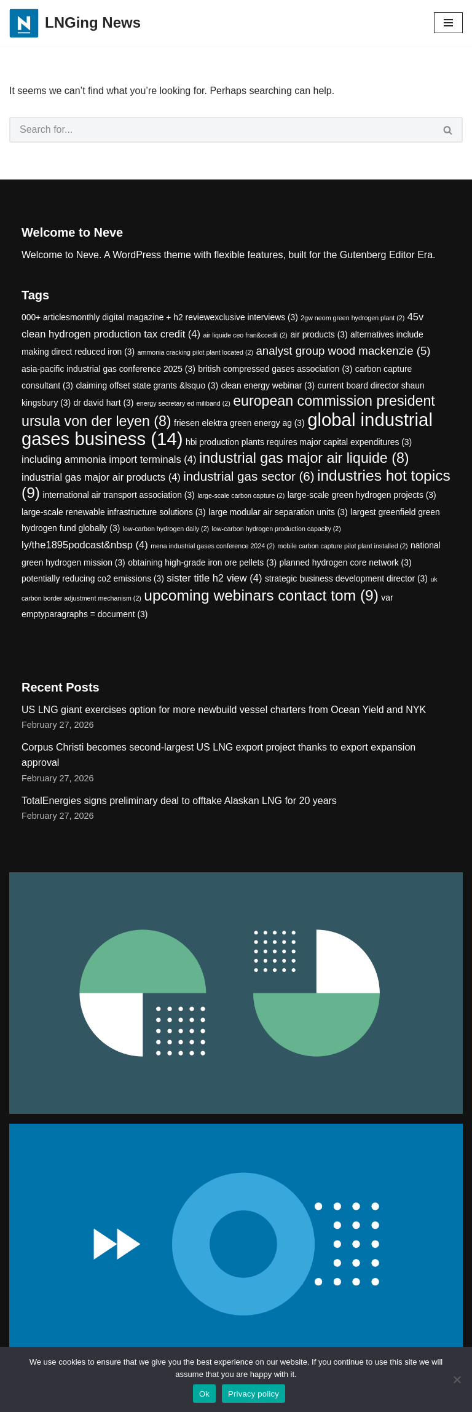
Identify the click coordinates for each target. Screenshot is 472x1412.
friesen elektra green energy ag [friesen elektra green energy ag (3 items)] (239, 423)
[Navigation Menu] (448, 22)
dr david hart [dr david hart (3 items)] (104, 403)
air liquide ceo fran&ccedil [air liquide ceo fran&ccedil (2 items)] (245, 335)
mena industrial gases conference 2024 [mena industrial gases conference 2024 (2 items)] (213, 546)
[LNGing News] (75, 23)
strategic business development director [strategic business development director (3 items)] (346, 578)
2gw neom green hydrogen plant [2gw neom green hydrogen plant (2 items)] (352, 317)
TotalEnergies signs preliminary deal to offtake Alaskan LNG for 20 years (179, 800)
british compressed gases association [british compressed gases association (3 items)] (275, 369)
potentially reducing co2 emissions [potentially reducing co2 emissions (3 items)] (93, 578)
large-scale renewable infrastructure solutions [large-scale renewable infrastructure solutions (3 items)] (114, 512)
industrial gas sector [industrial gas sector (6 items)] (248, 476)
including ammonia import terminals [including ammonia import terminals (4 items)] (109, 459)
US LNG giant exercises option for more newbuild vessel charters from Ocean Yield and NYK (224, 709)
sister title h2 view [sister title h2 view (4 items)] (214, 578)
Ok (204, 1393)
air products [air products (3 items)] (318, 334)
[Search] (221, 130)
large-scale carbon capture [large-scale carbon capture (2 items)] (241, 495)
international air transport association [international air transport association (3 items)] (118, 495)
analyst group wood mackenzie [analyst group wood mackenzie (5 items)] (343, 350)
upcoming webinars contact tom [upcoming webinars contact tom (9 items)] (261, 595)
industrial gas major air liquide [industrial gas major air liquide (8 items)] (304, 458)
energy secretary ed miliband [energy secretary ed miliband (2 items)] (183, 403)
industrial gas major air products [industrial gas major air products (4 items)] (101, 477)
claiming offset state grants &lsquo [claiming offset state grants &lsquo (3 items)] (147, 385)
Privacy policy (253, 1393)
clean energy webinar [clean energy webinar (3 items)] (268, 385)
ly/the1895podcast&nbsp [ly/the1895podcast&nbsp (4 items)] (85, 545)
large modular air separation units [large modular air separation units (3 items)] (278, 512)
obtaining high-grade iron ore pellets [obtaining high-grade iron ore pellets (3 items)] (202, 562)
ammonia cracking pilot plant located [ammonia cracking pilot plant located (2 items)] (195, 352)
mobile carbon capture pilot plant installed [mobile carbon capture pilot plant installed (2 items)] (343, 546)
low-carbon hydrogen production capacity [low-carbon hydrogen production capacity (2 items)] (276, 528)
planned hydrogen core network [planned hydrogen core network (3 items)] (346, 562)
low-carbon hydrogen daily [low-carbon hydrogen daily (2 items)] (166, 528)
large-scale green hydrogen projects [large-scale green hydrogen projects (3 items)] (362, 495)
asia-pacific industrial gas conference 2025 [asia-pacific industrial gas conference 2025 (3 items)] (108, 369)
